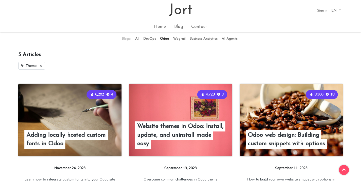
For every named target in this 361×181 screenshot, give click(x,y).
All (137, 39)
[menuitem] (160, 26)
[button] (336, 10)
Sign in (322, 11)
